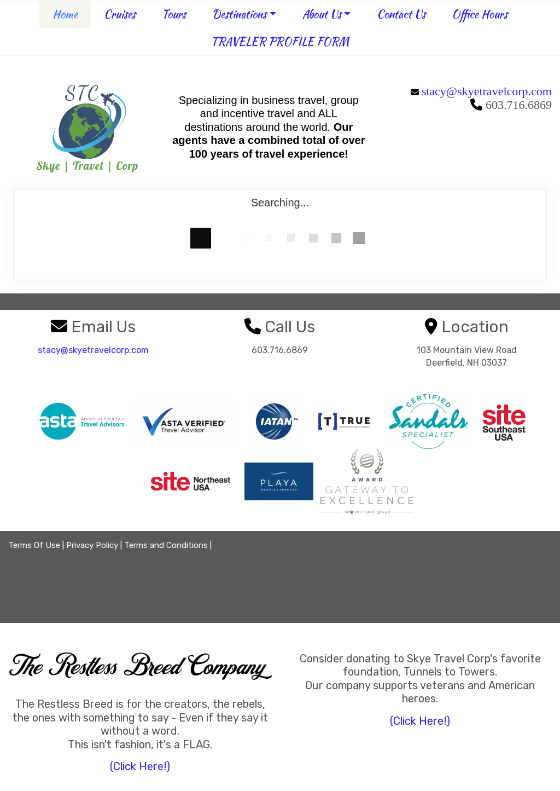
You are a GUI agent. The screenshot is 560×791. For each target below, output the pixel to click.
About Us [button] (321, 14)
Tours (174, 14)
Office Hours (480, 14)
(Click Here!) (140, 766)
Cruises (120, 14)
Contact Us (401, 14)
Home (65, 14)
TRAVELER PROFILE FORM (280, 41)
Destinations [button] (239, 14)
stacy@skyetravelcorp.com (487, 91)
